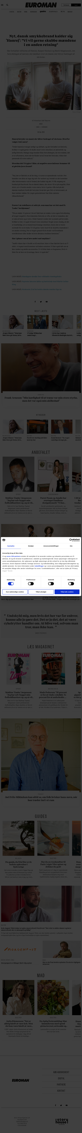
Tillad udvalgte (41, 592)
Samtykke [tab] (10, 546)
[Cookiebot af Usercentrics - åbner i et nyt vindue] (71, 540)
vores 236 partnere (13, 556)
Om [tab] (71, 546)
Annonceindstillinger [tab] (51, 546)
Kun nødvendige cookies (15, 592)
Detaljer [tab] (31, 546)
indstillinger (39, 566)
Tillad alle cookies (67, 592)
